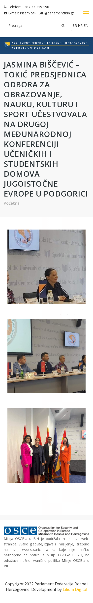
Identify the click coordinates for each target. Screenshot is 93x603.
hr (81, 25)
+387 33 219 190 (35, 6)
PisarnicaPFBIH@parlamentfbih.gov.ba (50, 13)
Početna (12, 203)
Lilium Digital (75, 589)
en (86, 25)
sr (75, 25)
